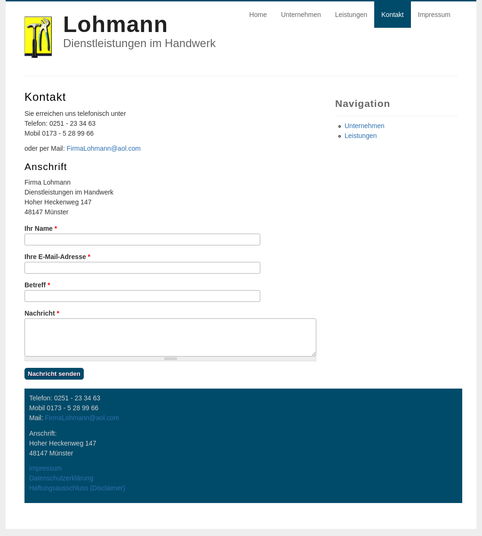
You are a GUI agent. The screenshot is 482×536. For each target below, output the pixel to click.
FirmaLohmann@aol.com (103, 148)
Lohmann (115, 24)
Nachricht (41, 313)
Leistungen (351, 14)
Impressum (434, 14)
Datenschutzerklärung (61, 485)
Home (258, 14)
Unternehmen (301, 14)
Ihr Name (40, 228)
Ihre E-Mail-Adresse (57, 256)
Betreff (37, 285)
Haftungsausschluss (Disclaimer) (77, 495)
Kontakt (392, 14)
